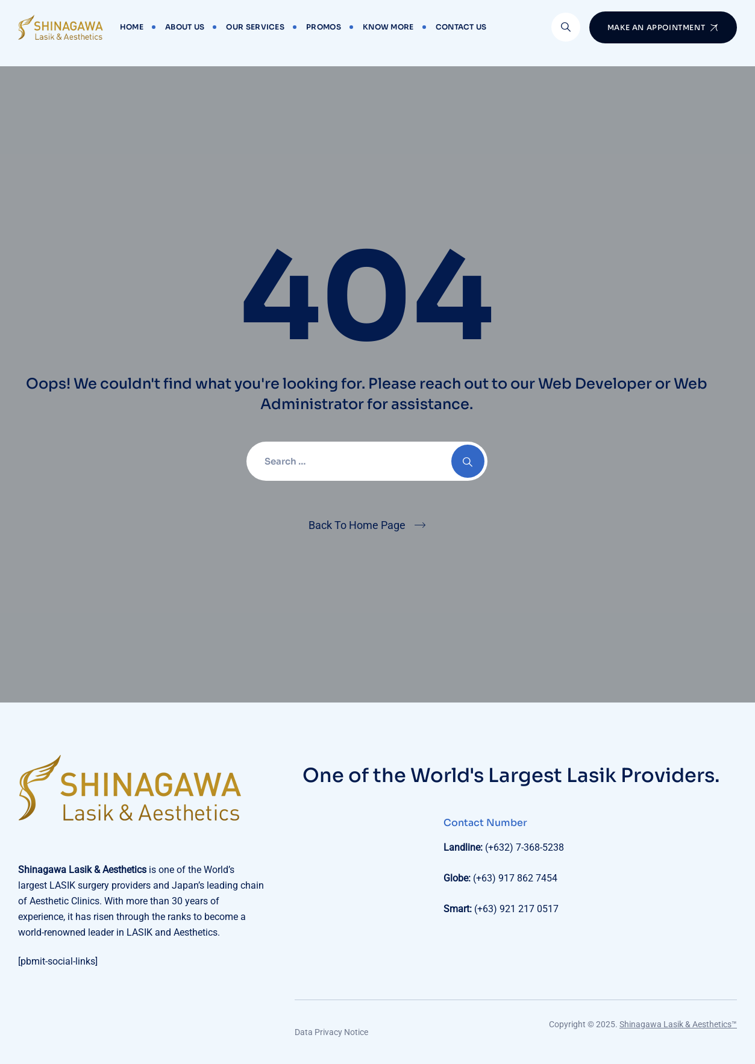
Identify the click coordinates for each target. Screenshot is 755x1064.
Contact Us (461, 26)
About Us (184, 26)
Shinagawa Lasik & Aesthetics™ (678, 1024)
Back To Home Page (357, 525)
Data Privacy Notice (331, 1032)
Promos (323, 26)
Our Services (255, 26)
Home (131, 26)
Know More (388, 26)
